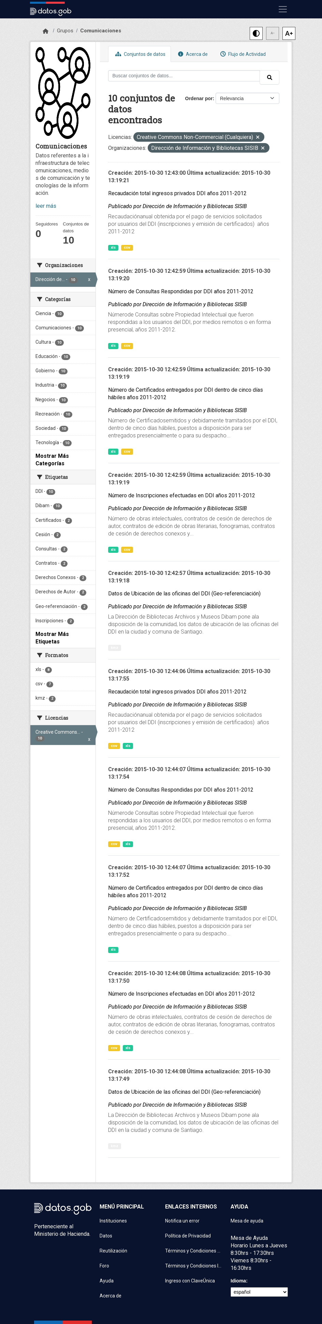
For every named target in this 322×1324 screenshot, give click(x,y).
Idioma (238, 1280)
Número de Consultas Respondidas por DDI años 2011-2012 (180, 291)
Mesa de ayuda (247, 1221)
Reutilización (113, 1250)
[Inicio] (45, 31)
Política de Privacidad (188, 1236)
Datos (106, 1236)
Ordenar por (199, 98)
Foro (104, 1265)
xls (113, 247)
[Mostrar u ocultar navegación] (283, 9)
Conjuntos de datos (139, 54)
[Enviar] (269, 77)
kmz (114, 647)
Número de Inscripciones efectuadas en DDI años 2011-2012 (181, 495)
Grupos (65, 31)
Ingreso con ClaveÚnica (190, 1280)
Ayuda (107, 1280)
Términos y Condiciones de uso (193, 1250)
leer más (45, 206)
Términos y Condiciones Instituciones (193, 1265)
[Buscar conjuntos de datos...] (184, 75)
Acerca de (192, 54)
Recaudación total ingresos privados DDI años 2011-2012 (177, 193)
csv (127, 247)
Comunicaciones (100, 31)
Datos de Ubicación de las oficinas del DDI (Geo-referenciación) (184, 593)
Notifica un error (182, 1221)
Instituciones (113, 1221)
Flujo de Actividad (242, 54)
